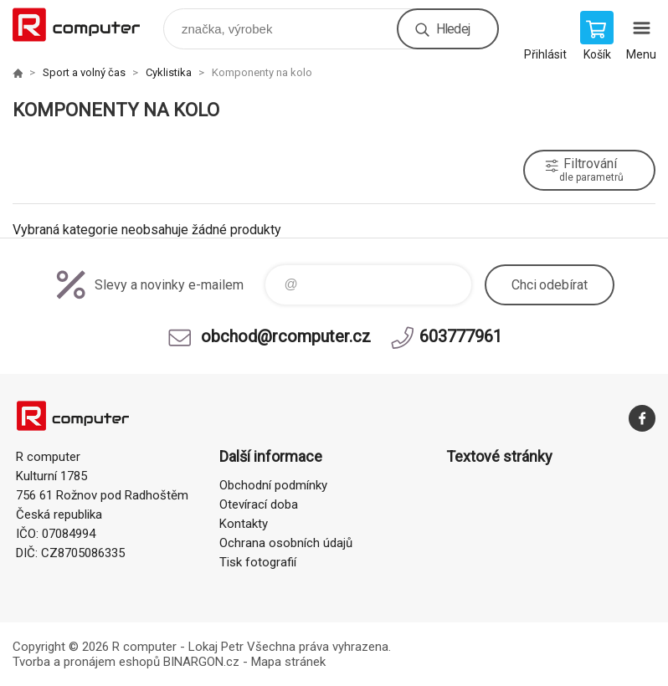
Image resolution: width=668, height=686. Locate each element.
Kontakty (243, 523)
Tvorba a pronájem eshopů (86, 661)
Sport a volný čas (84, 72)
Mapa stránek (288, 661)
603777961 (460, 336)
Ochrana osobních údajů (285, 542)
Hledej (453, 29)
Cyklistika (169, 72)
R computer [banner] (87, 24)
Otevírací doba (258, 504)
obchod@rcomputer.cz (286, 336)
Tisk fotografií (257, 562)
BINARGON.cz (201, 661)
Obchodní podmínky (273, 485)
